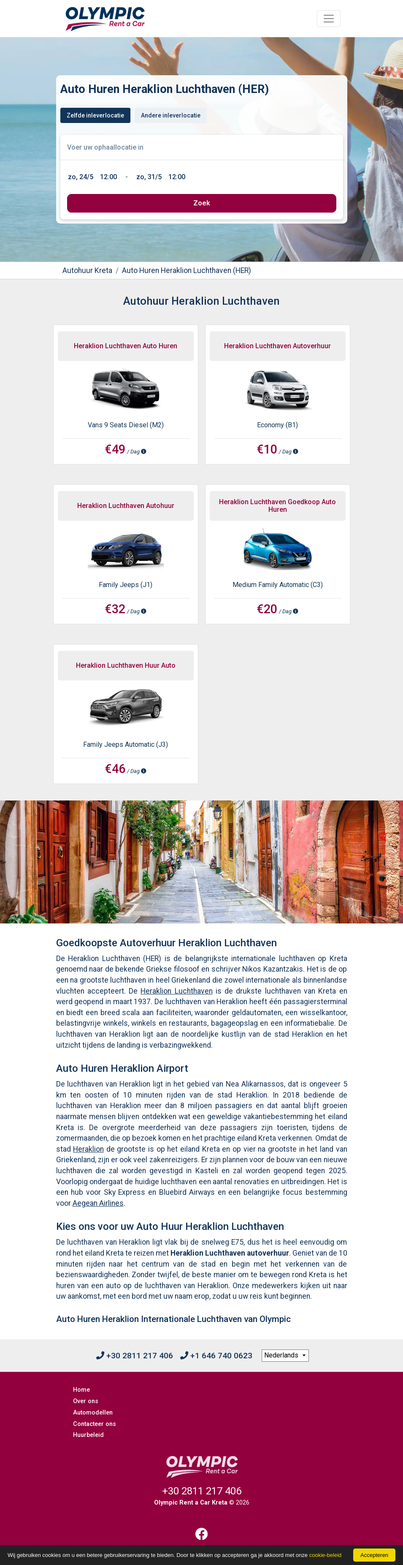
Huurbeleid (88, 1435)
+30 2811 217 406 (134, 1355)
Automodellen (93, 1412)
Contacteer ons (94, 1424)
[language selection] (285, 1355)
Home (81, 1389)
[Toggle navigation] (329, 18)
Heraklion (88, 1149)
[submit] (201, 203)
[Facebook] (201, 1534)
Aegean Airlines (98, 1203)
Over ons (85, 1401)
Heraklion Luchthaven (176, 991)
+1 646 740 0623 (216, 1355)
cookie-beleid (325, 1555)
